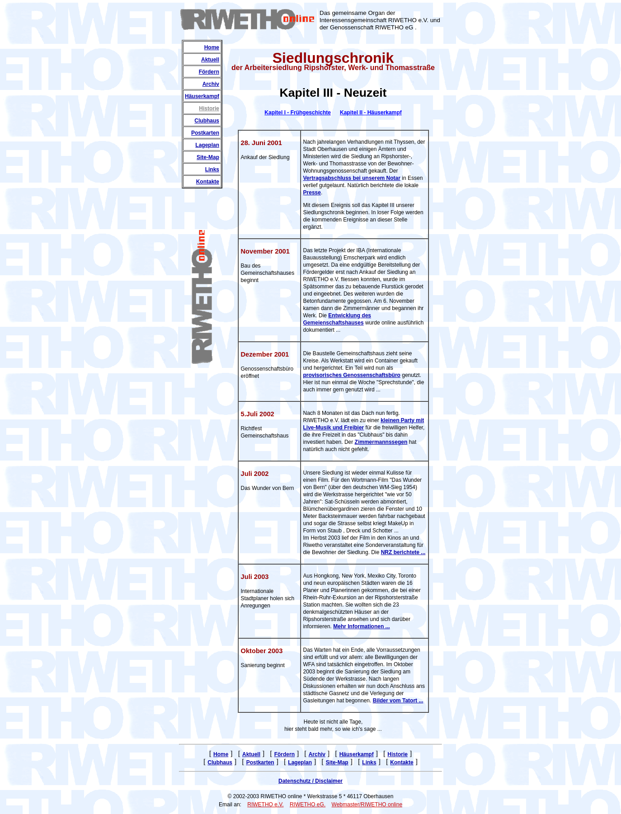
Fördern (209, 72)
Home (211, 47)
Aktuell (210, 59)
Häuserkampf (202, 96)
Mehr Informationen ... (361, 626)
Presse (312, 192)
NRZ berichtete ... (403, 552)
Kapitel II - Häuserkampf (371, 112)
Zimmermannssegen (381, 442)
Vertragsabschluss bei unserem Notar (351, 178)
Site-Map (208, 157)
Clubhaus (206, 121)
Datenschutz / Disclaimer (310, 781)
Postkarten (205, 133)
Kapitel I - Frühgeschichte (297, 112)
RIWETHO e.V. (265, 804)
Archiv (210, 84)
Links (212, 169)
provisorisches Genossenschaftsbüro (351, 375)
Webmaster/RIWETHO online (367, 804)
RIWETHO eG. (307, 804)
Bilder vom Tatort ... (398, 700)
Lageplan (207, 145)
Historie (209, 108)
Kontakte (207, 182)
